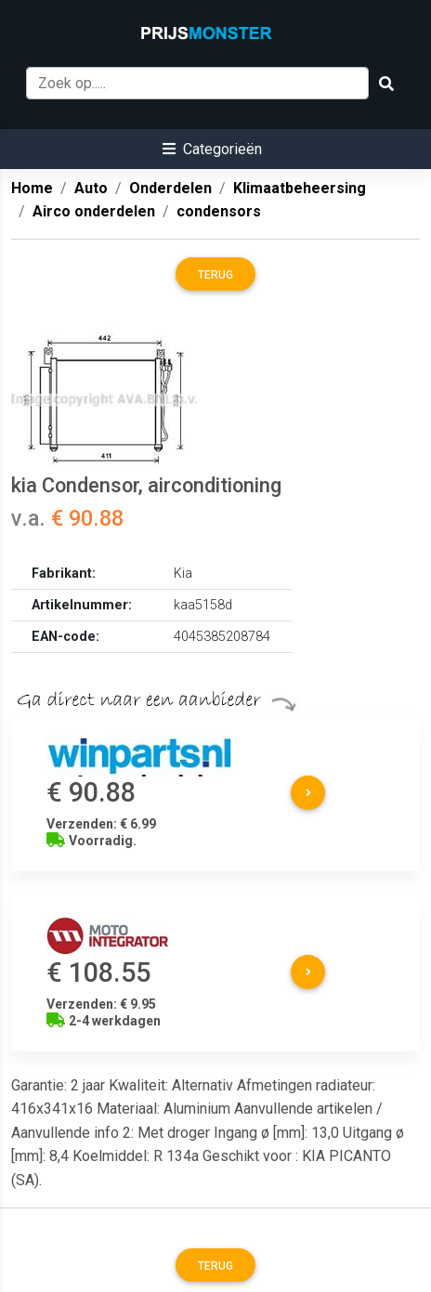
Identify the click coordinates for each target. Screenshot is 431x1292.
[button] (212, 149)
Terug (215, 274)
